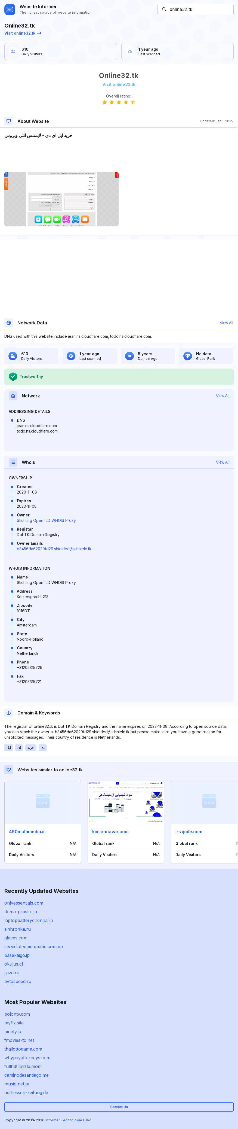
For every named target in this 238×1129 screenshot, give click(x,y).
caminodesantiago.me (26, 1075)
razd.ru (11, 972)
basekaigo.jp (17, 955)
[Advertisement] (118, 155)
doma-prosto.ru (20, 911)
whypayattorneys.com (27, 1057)
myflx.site (14, 1022)
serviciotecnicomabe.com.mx (34, 946)
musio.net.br (17, 1084)
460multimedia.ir (27, 831)
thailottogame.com (23, 1049)
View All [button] (226, 323)
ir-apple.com (188, 831)
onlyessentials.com (23, 903)
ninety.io (12, 1031)
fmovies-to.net (19, 1040)
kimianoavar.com (110, 831)
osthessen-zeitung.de (26, 1092)
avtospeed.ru (17, 981)
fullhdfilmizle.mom (23, 1066)
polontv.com (17, 1014)
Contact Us (119, 1107)
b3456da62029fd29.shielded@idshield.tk (54, 548)
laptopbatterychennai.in (28, 920)
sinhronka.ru (17, 929)
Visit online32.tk (22, 33)
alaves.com (15, 938)
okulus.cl (13, 964)
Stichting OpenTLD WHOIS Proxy (46, 520)
